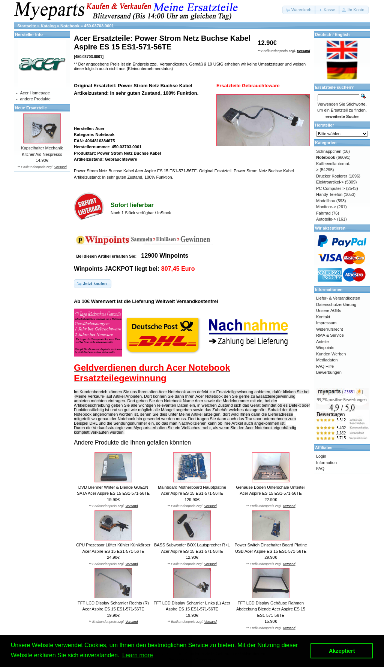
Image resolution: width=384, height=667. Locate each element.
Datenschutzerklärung (336, 304)
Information (326, 462)
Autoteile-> (326, 219)
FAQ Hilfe (325, 366)
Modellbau (325, 200)
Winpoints (325, 347)
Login (321, 456)
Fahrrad (323, 213)
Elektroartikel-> (330, 182)
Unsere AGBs (328, 310)
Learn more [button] (137, 655)
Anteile (322, 341)
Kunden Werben (331, 354)
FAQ (320, 468)
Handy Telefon (329, 194)
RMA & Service (330, 335)
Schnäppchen (328, 151)
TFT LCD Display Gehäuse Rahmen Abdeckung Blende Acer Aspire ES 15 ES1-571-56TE (270, 609)
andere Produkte (35, 99)
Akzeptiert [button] (342, 651)
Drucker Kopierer (331, 176)
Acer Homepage (35, 93)
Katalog (48, 26)
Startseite (26, 26)
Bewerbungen (329, 372)
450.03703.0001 (99, 26)
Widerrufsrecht (329, 329)
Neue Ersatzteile (31, 108)
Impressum (326, 323)
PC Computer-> (330, 188)
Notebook (70, 26)
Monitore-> (326, 206)
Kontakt (323, 317)
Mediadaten (327, 360)
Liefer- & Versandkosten (338, 298)
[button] (299, 10)
